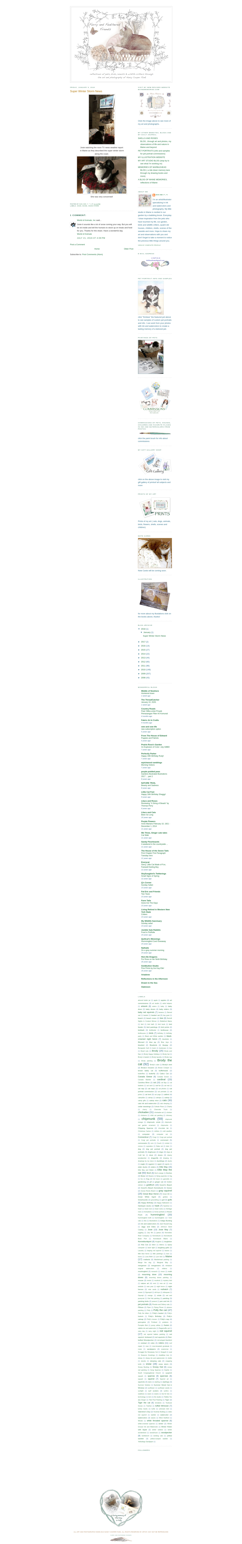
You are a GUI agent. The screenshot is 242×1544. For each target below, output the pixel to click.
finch (149, 1173)
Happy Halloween (163, 1203)
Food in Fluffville (148, 932)
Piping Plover (159, 1307)
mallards (146, 1259)
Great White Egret (147, 1197)
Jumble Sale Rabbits (151, 930)
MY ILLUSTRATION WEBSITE (151, 157)
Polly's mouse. (152, 1319)
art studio (155, 1003)
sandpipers (151, 1349)
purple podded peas (150, 771)
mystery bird (167, 1280)
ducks (170, 1161)
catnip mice (154, 1100)
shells (170, 1358)
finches (169, 1173)
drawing (166, 1158)
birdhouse (165, 1030)
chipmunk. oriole (154, 1122)
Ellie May (163, 1167)
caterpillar (141, 1097)
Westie (140, 1421)
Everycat (145, 862)
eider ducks (142, 1167)
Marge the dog (144, 1262)
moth (170, 1271)
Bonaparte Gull (143, 1048)
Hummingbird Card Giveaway (153, 941)
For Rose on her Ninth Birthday (154, 959)
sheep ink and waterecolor (155, 1358)
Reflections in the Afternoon (154, 979)
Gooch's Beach (166, 1185)
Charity (169, 1106)
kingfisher (168, 1242)
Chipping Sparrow (145, 1128)
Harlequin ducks (144, 1206)
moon (163, 1271)
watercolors (142, 1418)
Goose (169, 1188)
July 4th (150, 1233)
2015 (143, 650)
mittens (164, 1268)
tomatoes (158, 1403)
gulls (170, 1200)
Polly (148, 1310)
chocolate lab (163, 1128)
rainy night (152, 1331)
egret (159, 1164)
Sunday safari (147, 923)
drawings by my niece (146, 1161)
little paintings (158, 1254)
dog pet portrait (153, 1149)
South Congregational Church (149, 1373)
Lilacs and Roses (149, 801)
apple (156, 1000)
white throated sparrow (157, 1420)
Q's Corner (146, 882)
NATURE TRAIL (148, 783)
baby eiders (164, 1009)
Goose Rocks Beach (148, 1191)
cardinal (161, 1079)
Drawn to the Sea (149, 983)
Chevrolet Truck (160, 1109)
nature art (145, 1283)
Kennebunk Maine (160, 1239)
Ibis (145, 1221)
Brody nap (168, 1057)
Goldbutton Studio (150, 966)
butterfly (152, 1074)
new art (162, 1283)
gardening (142, 1182)
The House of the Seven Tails (155, 851)
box (170, 1048)
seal (170, 1352)
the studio (157, 1397)
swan (149, 1394)
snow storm (93, 206)
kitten (154, 1245)
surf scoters (153, 1391)
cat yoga (157, 1094)
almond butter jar (144, 1000)
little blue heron (143, 1254)
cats (164, 1100)
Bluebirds (153, 1045)
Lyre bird (159, 1257)
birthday (160, 1033)
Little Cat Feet (147, 792)
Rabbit (166, 1325)
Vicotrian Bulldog (159, 1412)
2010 (143, 669)
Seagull (163, 1352)
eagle (142, 1164)
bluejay (165, 1045)
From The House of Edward (154, 735)
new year (150, 1286)
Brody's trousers (147, 1068)
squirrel (151, 1379)
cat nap (141, 1089)
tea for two (165, 1394)
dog (139, 1149)
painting (166, 1298)
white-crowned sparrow (146, 1424)
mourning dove (149, 1274)
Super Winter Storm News (154, 636)
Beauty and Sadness (150, 785)
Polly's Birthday (155, 1316)
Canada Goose (163, 1077)
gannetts (166, 1179)
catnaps (158, 1097)
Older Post (128, 249)
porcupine (142, 1322)
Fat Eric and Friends (150, 891)
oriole (159, 1295)
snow (148, 1364)
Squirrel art (164, 1379)
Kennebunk (156, 1236)
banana (161, 1012)
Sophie (166, 1370)
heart (140, 1209)
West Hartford (164, 1418)
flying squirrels (162, 1176)
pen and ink (164, 1301)
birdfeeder (152, 1030)
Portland (154, 1322)
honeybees (148, 1212)
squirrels (141, 1382)
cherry (145, 1109)
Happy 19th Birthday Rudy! (152, 756)
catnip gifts (142, 1100)
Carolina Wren (144, 1082)
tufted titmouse (162, 1406)
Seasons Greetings (148, 1355)
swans (156, 1394)
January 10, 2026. (148, 702)
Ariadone (145, 974)
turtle (153, 1409)
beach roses (151, 1018)
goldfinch (150, 1185)
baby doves (150, 1009)
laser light (151, 1248)
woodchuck (154, 1433)
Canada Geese (145, 1076)
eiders (153, 1167)
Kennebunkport (144, 1241)
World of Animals (84, 234)
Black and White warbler (154, 1036)
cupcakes (149, 1146)
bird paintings (152, 1027)
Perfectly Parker (148, 753)
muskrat (157, 1280)
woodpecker (166, 1432)
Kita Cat (144, 1245)
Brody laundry (157, 1057)
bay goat (166, 1015)
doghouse (152, 1152)
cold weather (167, 1131)
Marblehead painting (161, 1259)
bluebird (141, 1045)
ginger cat (159, 1182)
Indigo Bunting (166, 1221)
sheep (140, 1358)
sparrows (164, 1376)
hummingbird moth (144, 1218)
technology (142, 1397)
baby (162, 1006)
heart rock (148, 1209)
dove (151, 1155)
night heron (161, 1286)
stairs (150, 1382)
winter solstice (157, 1430)
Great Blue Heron (151, 1194)
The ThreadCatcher (150, 700)
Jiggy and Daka (148, 1227)
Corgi (154, 1137)
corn (152, 1143)
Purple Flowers (148, 821)
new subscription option (151, 729)
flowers (151, 1176)
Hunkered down (147, 693)
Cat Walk (145, 835)
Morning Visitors (148, 765)
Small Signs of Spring (150, 876)
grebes (165, 1197)
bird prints (165, 1027)
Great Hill (166, 1194)
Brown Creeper (163, 1068)
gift (151, 1182)
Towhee (149, 1406)
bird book (161, 1024)
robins (161, 1343)
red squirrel (166, 1331)
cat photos (162, 1089)
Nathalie (145, 948)
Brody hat (166, 1054)
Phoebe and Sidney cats (160, 1304)
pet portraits (143, 1304)
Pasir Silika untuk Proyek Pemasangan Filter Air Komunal (154, 712)
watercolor (164, 1415)
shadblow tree (164, 1355)
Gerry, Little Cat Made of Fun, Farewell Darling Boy (153, 866)
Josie (79, 206)
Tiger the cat (144, 1403)
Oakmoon (145, 987)
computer (146, 1134)
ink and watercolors (148, 1224)
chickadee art (159, 1112)
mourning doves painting (158, 1277)
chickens (144, 1115)
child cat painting (156, 1115)
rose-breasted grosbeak (160, 1346)
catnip (166, 1097)
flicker (143, 1176)
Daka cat (159, 1146)
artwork (144, 1006)
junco (158, 1233)
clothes (156, 1131)
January (147, 632)
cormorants (142, 1143)
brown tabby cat (145, 1071)
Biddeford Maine (166, 1021)
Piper (149, 1307)
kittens (161, 1245)
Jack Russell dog (166, 1224)
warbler (153, 1415)
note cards (152, 1289)
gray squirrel (165, 1190)
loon (167, 1254)
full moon (156, 1179)
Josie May (163, 1229)
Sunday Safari (147, 885)
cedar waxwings (144, 1106)
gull (163, 1200)
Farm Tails (146, 900)
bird (142, 1024)
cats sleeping (164, 1103)
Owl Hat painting (154, 1298)
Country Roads (148, 709)
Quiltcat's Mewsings (150, 939)
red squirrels (160, 1337)
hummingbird (157, 1214)
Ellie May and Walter (146, 1170)
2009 (143, 673)
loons (140, 1257)
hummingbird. (159, 1218)
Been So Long (147, 815)
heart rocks (159, 1209)
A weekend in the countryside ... (154, 844)
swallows (141, 1394)
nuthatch (164, 1289)
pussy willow (155, 1325)
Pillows (141, 1307)
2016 (143, 646)
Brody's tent (167, 1065)
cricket (167, 1143)
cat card (149, 1085)
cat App (164, 1082)
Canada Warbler (144, 1080)
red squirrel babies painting (154, 1334)
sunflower (151, 1388)
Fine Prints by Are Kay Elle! (152, 968)
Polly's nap (164, 1319)
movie (149, 1280)
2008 (143, 677)
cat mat (166, 1085)
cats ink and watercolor (147, 1103)
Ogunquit (148, 1292)
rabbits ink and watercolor (147, 1328)
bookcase (162, 1048)
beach (140, 1018)
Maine (84, 206)
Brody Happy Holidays (152, 1054)
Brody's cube (154, 1065)
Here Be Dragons (149, 957)
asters (154, 1006)
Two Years (145, 894)
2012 (143, 662)
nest (154, 1283)
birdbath (141, 1030)
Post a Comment (77, 244)
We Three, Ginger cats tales (154, 833)
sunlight (140, 1391)
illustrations (153, 1221)
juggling (140, 1233)
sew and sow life (149, 727)
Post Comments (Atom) (92, 254)
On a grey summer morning (152, 950)
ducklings (160, 1161)
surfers (166, 1391)
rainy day (141, 1331)
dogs (161, 1152)
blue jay (152, 1042)
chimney (169, 1115)
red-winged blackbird (164, 1340)
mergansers (156, 1265)
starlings (166, 1382)
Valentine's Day (144, 1412)
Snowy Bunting (143, 1367)
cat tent (148, 1094)
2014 (143, 654)
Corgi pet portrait (166, 1137)
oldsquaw (166, 1292)
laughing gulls (163, 1248)
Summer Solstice (144, 1385)
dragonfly (154, 1158)
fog (171, 1176)
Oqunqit (141, 1295)
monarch (154, 1271)
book (154, 1048)
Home (97, 249)
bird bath (150, 1024)
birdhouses (142, 1033)
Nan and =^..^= (162, 195)
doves (160, 1155)
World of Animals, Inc (86, 220)
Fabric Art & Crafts (150, 720)
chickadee (143, 1112)
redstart (144, 1343)
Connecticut (143, 1137)
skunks (143, 1361)
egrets (167, 1164)
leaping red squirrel (154, 1250)
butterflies (141, 1074)
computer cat (162, 1134)
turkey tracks (143, 1409)
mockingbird (143, 1271)
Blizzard (141, 1042)
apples (163, 1000)
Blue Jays (165, 1042)
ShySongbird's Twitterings (153, 873)
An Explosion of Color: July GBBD (155, 747)
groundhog (155, 1200)
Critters (144, 914)
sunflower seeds (163, 1388)
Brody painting (146, 1061)
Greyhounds (143, 1200)
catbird (166, 1094)
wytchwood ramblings (151, 762)
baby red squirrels (146, 1012)
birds (151, 1033)
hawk (157, 1206)
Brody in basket (143, 1057)
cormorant (164, 1140)
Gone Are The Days (149, 903)
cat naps (151, 1089)
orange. (150, 1295)
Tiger (167, 1400)
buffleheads (163, 1071)
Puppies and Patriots (150, 738)
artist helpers (167, 1003)
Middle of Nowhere (150, 691)
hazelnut (166, 1206)
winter (161, 1424)
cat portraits (162, 1091)
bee (161, 1018)
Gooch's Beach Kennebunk (152, 1188)
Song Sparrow (155, 1370)
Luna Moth (149, 1257)
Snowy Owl (158, 1367)
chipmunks (164, 1125)
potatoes (165, 1322)
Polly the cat (160, 1310)
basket (146, 1015)
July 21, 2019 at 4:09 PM (91, 238)
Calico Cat (164, 1074)
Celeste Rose (159, 1106)
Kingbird (158, 1242)
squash (140, 1379)
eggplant (151, 1164)
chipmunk (148, 1118)
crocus (140, 1146)
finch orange (159, 1173)
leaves (167, 1250)
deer (167, 1146)
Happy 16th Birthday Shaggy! (153, 794)
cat (154, 1082)
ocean (140, 1292)
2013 (143, 658)
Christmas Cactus (144, 1131)
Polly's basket (157, 1313)
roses (140, 1349)
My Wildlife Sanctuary (151, 921)
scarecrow (164, 1349)
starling (157, 1382)
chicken (169, 1112)
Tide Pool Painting (155, 1400)
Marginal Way (162, 1262)
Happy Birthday (147, 1203)
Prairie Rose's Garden (151, 744)
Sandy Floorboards (150, 842)
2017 (143, 642)
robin (153, 1343)
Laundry (141, 1250)
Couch (159, 1143)
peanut (154, 1301)
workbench (145, 1436)
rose (147, 1346)
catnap (150, 1097)
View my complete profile (149, 245)
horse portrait (159, 1212)
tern (149, 1397)
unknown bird (164, 1409)
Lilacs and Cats (148, 812)
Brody (155, 1050)
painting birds (143, 1301)
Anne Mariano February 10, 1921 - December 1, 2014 (155, 825)
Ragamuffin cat (164, 1328)
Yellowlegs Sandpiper (145, 1442)
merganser (142, 1265)
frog (147, 1179)
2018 (143, 629)
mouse (140, 1280)
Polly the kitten (143, 1313)
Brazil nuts (144, 1051)
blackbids (165, 1039)
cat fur (158, 1085)
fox (142, 1179)
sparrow (151, 1376)
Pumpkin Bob (143, 1325)
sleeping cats (155, 1361)
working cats (158, 1436)
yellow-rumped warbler (159, 1439)
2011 (143, 666)
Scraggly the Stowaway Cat (148, 1352)
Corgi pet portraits (148, 1140)
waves (153, 1418)
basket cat (155, 1015)
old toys (157, 1292)
